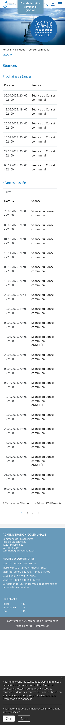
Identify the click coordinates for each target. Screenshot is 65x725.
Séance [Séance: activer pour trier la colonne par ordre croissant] (26, 85)
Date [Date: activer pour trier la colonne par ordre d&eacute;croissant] (7, 85)
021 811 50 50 (11, 642)
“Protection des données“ (17, 699)
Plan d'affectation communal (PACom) (30, 7)
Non (24, 718)
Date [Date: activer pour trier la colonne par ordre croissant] (7, 226)
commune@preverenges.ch (18, 645)
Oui (9, 718)
